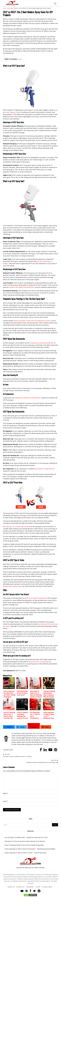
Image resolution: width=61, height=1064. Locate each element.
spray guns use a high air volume (31, 122)
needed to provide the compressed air (34, 456)
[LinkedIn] (39, 880)
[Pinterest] (49, 880)
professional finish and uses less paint (28, 722)
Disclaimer (36, 1024)
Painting (22, 8)
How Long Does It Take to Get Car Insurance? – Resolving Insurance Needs (30, 981)
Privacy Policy (30, 1028)
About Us (16, 1024)
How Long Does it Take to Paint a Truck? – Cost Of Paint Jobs (29, 987)
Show (26, 69)
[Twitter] (34, 1032)
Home (10, 8)
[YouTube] (44, 880)
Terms (43, 1024)
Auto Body (16, 8)
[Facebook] (35, 880)
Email (11, 930)
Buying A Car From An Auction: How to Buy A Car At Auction (31, 972)
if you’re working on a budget (24, 295)
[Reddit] (39, 1032)
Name (11, 922)
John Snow (15, 880)
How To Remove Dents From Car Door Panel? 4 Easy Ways (30, 976)
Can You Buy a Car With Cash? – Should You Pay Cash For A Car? (30, 967)
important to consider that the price (23, 602)
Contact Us (26, 1024)
